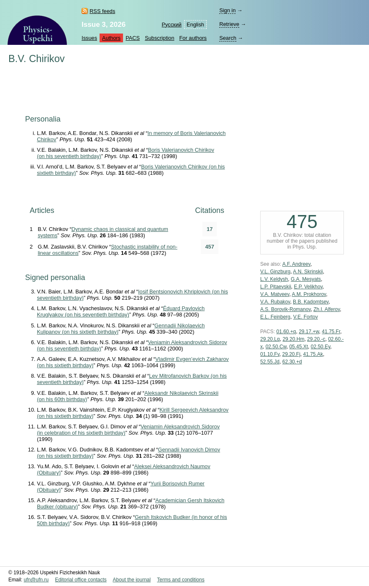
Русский (172, 24)
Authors (111, 38)
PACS (133, 38)
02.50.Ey (320, 347)
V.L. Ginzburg (275, 272)
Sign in (227, 10)
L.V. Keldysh (274, 279)
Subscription (159, 38)
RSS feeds (102, 11)
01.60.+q (286, 331)
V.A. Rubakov (275, 302)
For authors (193, 38)
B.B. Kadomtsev (310, 302)
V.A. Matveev (274, 294)
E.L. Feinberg (275, 317)
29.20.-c (316, 339)
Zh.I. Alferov (326, 309)
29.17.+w (309, 331)
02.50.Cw (276, 347)
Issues (89, 38)
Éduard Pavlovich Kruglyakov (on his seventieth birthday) (121, 311)
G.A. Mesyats (306, 279)
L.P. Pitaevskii (275, 287)
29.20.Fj (291, 354)
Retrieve (229, 24)
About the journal (132, 580)
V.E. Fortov (305, 317)
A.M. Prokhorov (309, 294)
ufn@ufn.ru (36, 580)
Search (227, 38)
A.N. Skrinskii (308, 272)
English (195, 24)
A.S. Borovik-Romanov (285, 309)
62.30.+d (292, 362)
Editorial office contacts (81, 580)
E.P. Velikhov (308, 287)
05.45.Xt (298, 347)
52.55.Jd (269, 362)
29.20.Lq (270, 339)
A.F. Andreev (296, 264)
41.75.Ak (313, 354)
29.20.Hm (293, 339)
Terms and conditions (180, 580)
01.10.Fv (269, 354)
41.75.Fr (331, 331)
